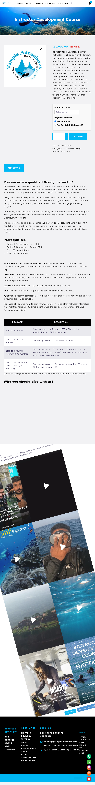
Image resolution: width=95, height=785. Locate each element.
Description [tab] (14, 168)
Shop (35, 24)
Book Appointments (51, 581)
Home (27, 24)
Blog (24, 603)
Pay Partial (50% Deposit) (68, 125)
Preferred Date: (62, 107)
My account (28, 609)
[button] (41, 49)
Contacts (45, 584)
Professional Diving (72, 148)
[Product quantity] (60, 136)
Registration (28, 606)
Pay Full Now (62, 121)
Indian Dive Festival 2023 (84, 734)
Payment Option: (63, 117)
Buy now (78, 136)
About (24, 594)
